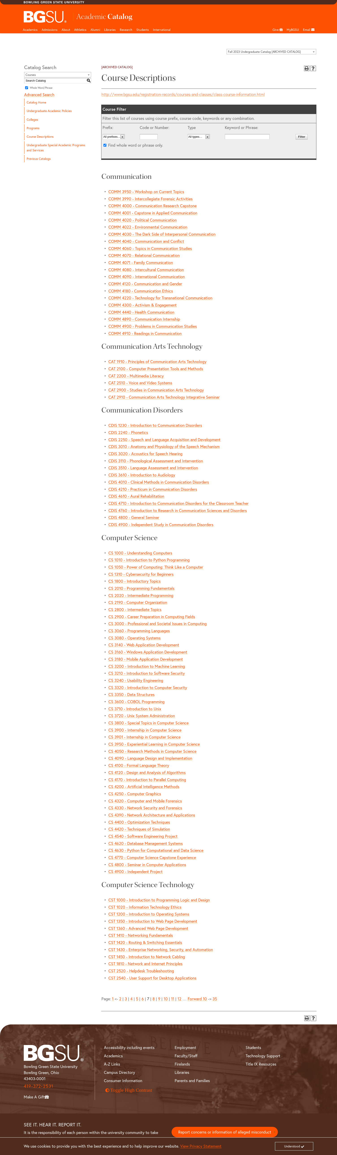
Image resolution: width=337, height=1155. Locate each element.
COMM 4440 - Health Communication (141, 312)
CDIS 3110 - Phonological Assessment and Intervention (155, 460)
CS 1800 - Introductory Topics (134, 581)
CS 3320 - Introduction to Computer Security (147, 687)
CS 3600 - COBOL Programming (136, 701)
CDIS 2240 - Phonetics (128, 432)
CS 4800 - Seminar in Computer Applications (147, 864)
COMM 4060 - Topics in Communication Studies (150, 248)
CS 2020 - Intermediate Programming (140, 595)
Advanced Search (39, 94)
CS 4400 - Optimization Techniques (139, 822)
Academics (30, 30)
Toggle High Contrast (128, 1090)
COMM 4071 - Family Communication (140, 262)
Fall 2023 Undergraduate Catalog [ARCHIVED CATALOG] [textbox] (264, 52)
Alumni (95, 30)
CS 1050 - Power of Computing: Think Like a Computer (155, 567)
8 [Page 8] (153, 998)
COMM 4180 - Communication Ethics (140, 291)
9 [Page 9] (159, 998)
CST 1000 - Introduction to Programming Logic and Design (159, 900)
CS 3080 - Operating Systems (134, 638)
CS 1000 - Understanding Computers (140, 553)
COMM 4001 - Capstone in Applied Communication (152, 213)
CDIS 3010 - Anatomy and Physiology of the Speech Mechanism (164, 446)
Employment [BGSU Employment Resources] (185, 1047)
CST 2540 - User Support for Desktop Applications (152, 978)
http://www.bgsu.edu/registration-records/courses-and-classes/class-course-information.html (183, 94)
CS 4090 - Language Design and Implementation (150, 758)
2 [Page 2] (120, 998)
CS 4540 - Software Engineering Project (143, 836)
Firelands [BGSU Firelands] (182, 1064)
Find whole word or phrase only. (135, 145)
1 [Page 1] (113, 998)
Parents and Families (192, 1080)
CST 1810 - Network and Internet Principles (145, 963)
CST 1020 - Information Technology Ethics (144, 907)
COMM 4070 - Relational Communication (144, 255)
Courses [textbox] (31, 75)
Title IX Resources (261, 1064)
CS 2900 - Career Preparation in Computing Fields (151, 616)
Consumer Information (123, 1080)
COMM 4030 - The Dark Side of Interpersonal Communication (161, 234)
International (162, 30)
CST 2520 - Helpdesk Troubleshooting (141, 970)
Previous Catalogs (39, 159)
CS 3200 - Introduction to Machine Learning (146, 666)
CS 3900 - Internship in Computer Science (144, 730)
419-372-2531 (38, 1086)
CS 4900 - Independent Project (135, 871)
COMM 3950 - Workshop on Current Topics (146, 191)
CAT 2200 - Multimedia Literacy (136, 376)
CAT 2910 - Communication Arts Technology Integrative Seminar (164, 397)
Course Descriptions (40, 136)
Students (142, 30)
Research (126, 30)
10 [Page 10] (166, 998)
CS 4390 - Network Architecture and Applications (151, 815)
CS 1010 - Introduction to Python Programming (149, 560)
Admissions (50, 30)
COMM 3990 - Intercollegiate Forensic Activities (150, 198)
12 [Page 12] (179, 998)
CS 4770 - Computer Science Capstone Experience (152, 857)
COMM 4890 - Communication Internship (144, 319)
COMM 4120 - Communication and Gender (145, 283)
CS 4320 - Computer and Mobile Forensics (145, 801)
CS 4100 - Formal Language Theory (138, 765)
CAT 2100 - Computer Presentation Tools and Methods (155, 368)
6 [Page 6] (143, 998)
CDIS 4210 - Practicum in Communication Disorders (152, 489)
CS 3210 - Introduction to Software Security (146, 673)
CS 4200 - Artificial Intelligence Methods (143, 786)
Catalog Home (36, 102)
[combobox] (271, 51)
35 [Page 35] (215, 998)
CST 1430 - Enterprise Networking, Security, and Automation (160, 949)
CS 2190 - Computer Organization (137, 602)
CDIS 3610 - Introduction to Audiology (141, 475)
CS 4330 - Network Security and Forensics (145, 807)
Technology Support (263, 1055)
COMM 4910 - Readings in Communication (145, 333)
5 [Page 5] (137, 998)
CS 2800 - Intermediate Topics (134, 609)
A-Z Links (112, 1064)
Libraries (110, 30)
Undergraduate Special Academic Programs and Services (56, 147)
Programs (33, 128)
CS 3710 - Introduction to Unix (134, 708)
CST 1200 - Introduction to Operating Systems (148, 914)
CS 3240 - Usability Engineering (135, 680)
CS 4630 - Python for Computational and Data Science (155, 850)
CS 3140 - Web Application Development (143, 644)
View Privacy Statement (200, 1146)
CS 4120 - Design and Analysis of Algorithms (147, 772)
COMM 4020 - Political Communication (142, 220)
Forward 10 (197, 998)
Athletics (80, 30)
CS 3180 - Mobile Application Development (145, 659)
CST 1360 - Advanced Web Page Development (148, 928)
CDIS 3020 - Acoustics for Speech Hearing (145, 453)
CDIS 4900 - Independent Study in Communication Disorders (160, 524)
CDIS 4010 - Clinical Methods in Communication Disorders (158, 482)
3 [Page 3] (126, 998)
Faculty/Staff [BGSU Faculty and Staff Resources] (186, 1055)
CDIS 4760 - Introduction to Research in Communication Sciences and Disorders (177, 510)
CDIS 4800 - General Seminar (133, 517)
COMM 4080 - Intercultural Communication (146, 269)
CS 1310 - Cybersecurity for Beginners (141, 574)
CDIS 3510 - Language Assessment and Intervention (153, 467)
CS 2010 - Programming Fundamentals (141, 588)
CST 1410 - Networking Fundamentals (140, 935)
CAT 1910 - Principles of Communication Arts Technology (157, 361)
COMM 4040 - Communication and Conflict (146, 241)
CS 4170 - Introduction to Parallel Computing (147, 779)
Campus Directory (119, 1072)
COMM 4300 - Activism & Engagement (142, 305)
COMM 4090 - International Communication (146, 276)
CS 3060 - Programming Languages (139, 630)
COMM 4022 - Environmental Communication (147, 227)
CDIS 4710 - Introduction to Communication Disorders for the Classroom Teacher (178, 503)
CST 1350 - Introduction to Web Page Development (152, 921)
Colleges (32, 119)
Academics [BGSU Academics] (113, 1055)
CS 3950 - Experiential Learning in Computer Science (154, 744)
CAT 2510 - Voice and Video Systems (140, 382)
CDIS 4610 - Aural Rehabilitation (136, 496)
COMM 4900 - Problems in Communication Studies (152, 326)
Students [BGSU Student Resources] (253, 1047)
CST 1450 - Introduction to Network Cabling (146, 956)
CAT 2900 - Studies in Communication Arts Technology (156, 390)
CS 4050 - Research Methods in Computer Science (152, 751)
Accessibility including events (129, 1047)
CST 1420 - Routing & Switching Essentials (145, 942)
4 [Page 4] (131, 998)
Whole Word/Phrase (41, 87)
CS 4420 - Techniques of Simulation (139, 829)
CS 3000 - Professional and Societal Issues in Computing (157, 623)
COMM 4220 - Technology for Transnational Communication (160, 297)
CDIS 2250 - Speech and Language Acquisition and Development (164, 439)
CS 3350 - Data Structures (131, 694)
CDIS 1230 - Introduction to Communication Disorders (155, 425)
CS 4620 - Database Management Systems (145, 843)
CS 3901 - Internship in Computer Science (144, 737)
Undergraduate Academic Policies (49, 111)
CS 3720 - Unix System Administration (141, 715)
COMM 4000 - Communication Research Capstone (152, 205)
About (66, 30)
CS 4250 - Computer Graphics (134, 793)
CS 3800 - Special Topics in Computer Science (148, 723)
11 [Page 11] (172, 998)
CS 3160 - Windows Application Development (147, 652)
